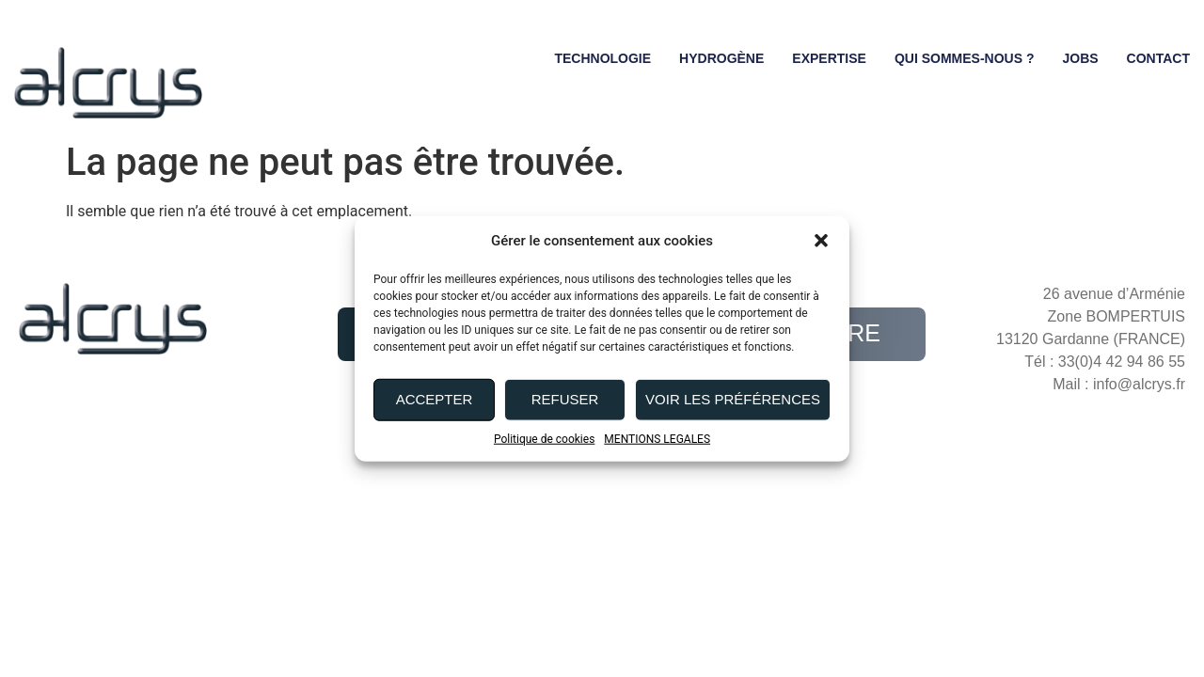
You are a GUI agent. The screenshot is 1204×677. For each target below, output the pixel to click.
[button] (821, 240)
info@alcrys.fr (1139, 384)
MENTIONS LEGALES (657, 438)
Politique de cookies (544, 438)
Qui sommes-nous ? (965, 58)
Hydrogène (721, 58)
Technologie (602, 58)
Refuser (565, 399)
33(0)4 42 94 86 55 (1121, 362)
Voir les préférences (732, 399)
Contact (1158, 58)
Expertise (829, 58)
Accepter (434, 399)
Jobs (1080, 58)
